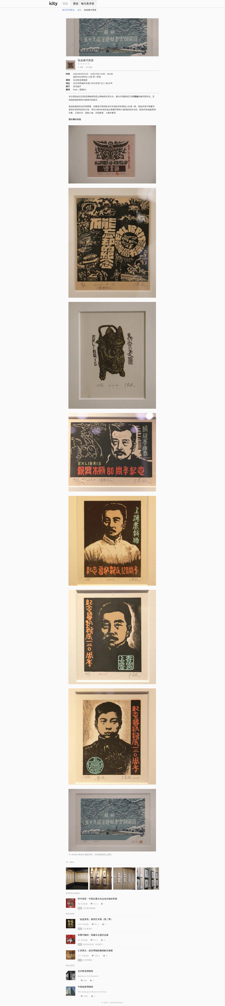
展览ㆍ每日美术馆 (83, 3)
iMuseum (119, 1003)
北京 (79, 10)
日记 (65, 3)
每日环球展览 (68, 10)
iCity (53, 3)
